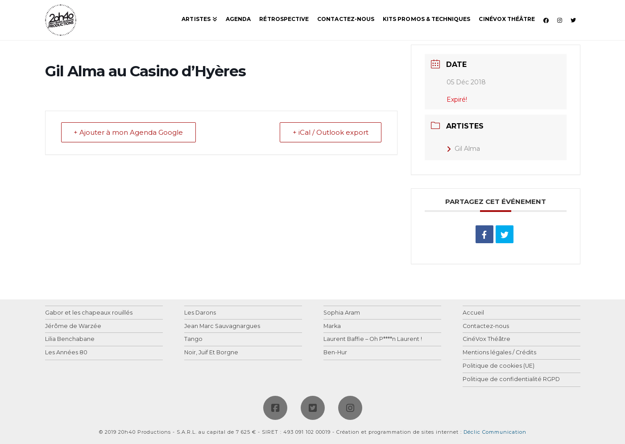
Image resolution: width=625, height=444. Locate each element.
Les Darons (200, 313)
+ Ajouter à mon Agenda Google (128, 133)
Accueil (473, 313)
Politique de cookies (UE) (498, 366)
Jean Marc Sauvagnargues (222, 326)
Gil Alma (463, 149)
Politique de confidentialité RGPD (511, 379)
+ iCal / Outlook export (330, 133)
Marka (332, 326)
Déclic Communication (495, 432)
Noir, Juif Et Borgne (211, 353)
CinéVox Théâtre (486, 339)
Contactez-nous (486, 326)
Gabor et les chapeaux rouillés (88, 313)
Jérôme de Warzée (73, 326)
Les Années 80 (66, 353)
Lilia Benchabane (70, 339)
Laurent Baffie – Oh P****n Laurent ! (372, 339)
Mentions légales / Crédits (499, 353)
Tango (193, 339)
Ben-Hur (335, 353)
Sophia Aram (341, 313)
